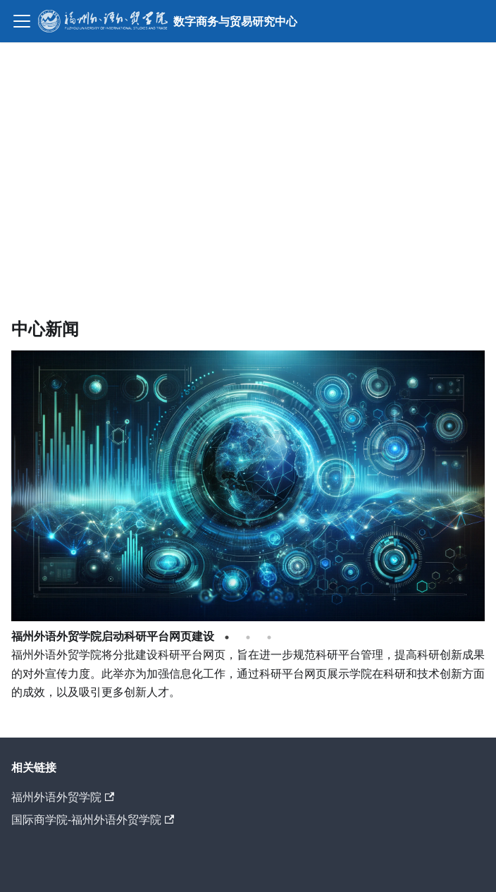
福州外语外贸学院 (62, 797)
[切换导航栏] (21, 21)
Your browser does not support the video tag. (248, 166)
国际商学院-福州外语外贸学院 (92, 819)
